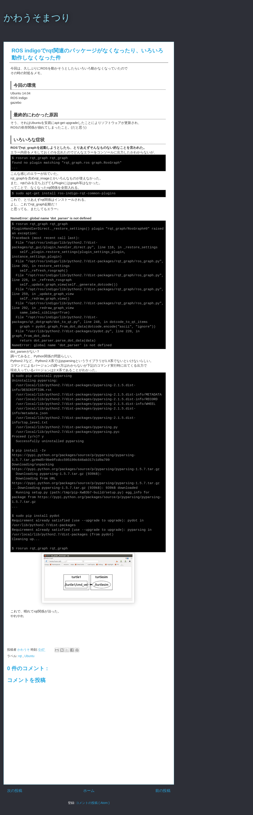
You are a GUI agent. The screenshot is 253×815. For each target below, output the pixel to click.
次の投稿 (14, 791)
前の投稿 (162, 791)
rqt (20, 656)
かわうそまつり (37, 17)
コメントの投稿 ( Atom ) (93, 803)
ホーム (89, 791)
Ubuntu (29, 656)
